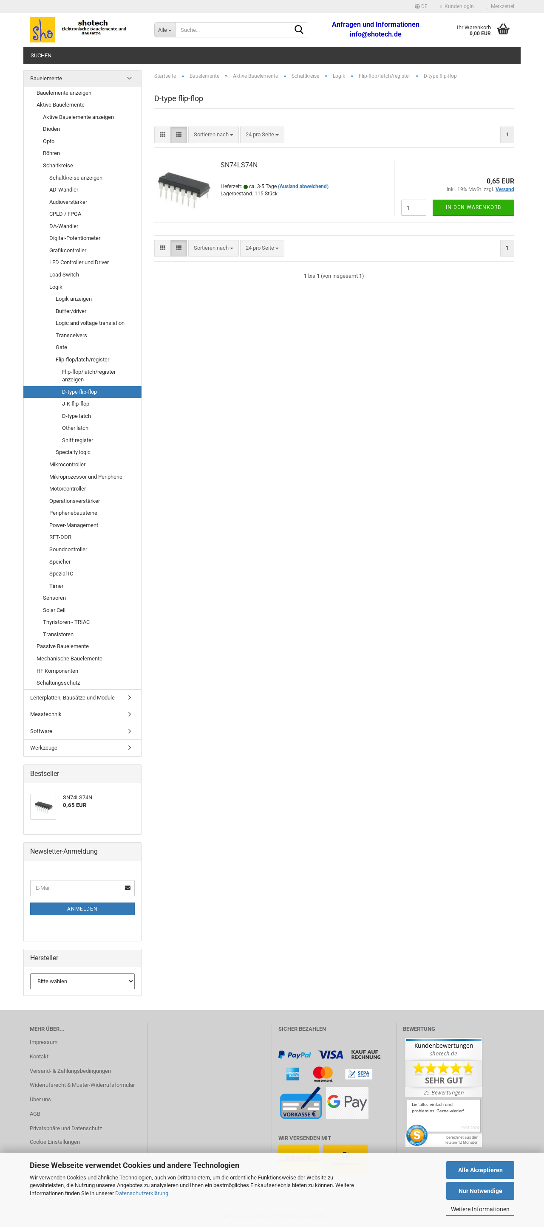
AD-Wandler (63, 189)
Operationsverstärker (74, 501)
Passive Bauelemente (63, 646)
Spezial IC (61, 573)
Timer (56, 586)
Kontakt (39, 1056)
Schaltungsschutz (58, 683)
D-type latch (76, 416)
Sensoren (54, 598)
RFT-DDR (60, 537)
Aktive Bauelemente (61, 105)
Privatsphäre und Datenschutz (66, 1128)
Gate (61, 347)
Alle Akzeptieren (480, 1170)
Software (41, 731)
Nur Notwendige (480, 1191)
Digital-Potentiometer (74, 238)
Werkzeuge (43, 748)
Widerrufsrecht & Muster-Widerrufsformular (82, 1085)
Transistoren (58, 634)
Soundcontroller (68, 549)
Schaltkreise (58, 165)
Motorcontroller (67, 488)
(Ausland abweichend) (303, 186)
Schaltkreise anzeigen (75, 178)
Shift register (77, 440)
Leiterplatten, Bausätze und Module (72, 697)
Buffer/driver (71, 311)
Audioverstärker (68, 202)
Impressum (43, 1042)
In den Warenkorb (473, 207)
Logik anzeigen (74, 299)
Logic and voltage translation (90, 323)
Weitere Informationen (480, 1209)
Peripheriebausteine (73, 513)
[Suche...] (164, 29)
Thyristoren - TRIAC (66, 622)
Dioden (51, 129)
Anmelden (82, 909)
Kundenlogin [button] (457, 6)
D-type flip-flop (79, 392)
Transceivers (71, 335)
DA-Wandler (63, 226)
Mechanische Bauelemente (69, 658)
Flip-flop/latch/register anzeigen (89, 376)
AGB (35, 1114)
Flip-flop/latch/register (82, 359)
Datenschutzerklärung (141, 1193)
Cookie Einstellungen (55, 1142)
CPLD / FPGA (65, 214)
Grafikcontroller (67, 250)
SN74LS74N (239, 165)
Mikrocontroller (67, 464)
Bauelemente (46, 78)
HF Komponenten (57, 671)
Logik (55, 287)
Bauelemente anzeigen (64, 93)
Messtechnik (46, 714)
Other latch (75, 428)
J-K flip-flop (75, 404)
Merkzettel (500, 6)
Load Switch (64, 274)
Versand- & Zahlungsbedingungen (70, 1071)
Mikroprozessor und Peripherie (85, 477)
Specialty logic (73, 452)
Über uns (40, 1099)
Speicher (60, 561)
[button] (421, 6)
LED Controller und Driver (79, 262)
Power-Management (73, 525)
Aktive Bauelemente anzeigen (78, 117)
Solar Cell (54, 610)
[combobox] (213, 135)
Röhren (51, 153)
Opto (48, 141)
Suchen (41, 55)
